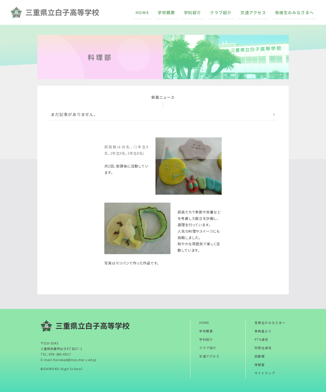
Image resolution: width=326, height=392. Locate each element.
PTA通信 (261, 339)
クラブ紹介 (207, 348)
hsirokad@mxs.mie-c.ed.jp (74, 360)
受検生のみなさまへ (270, 322)
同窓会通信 (263, 348)
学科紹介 (206, 339)
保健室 (260, 364)
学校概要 (206, 331)
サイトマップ (265, 373)
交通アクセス (209, 356)
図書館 (260, 356)
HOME (204, 322)
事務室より (263, 331)
